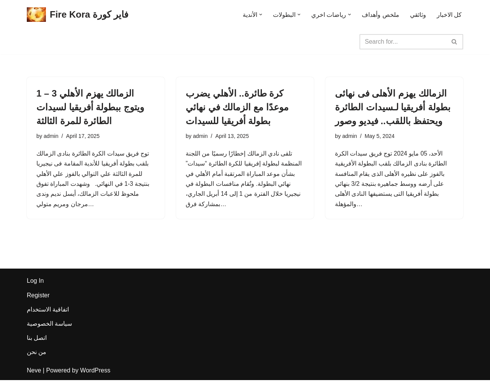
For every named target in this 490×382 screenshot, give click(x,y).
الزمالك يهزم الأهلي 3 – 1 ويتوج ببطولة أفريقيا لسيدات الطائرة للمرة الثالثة (90, 107)
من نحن (36, 354)
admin (51, 136)
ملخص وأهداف (380, 14)
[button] (260, 14)
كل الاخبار (449, 14)
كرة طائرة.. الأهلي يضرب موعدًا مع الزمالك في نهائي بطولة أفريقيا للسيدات (237, 107)
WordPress (95, 372)
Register (38, 297)
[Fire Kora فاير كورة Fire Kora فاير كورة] (77, 15)
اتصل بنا (37, 339)
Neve (34, 372)
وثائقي (418, 14)
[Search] (402, 41)
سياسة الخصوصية (49, 325)
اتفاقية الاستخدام (48, 311)
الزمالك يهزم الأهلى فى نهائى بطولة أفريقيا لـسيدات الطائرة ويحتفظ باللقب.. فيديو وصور (393, 107)
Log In (35, 283)
